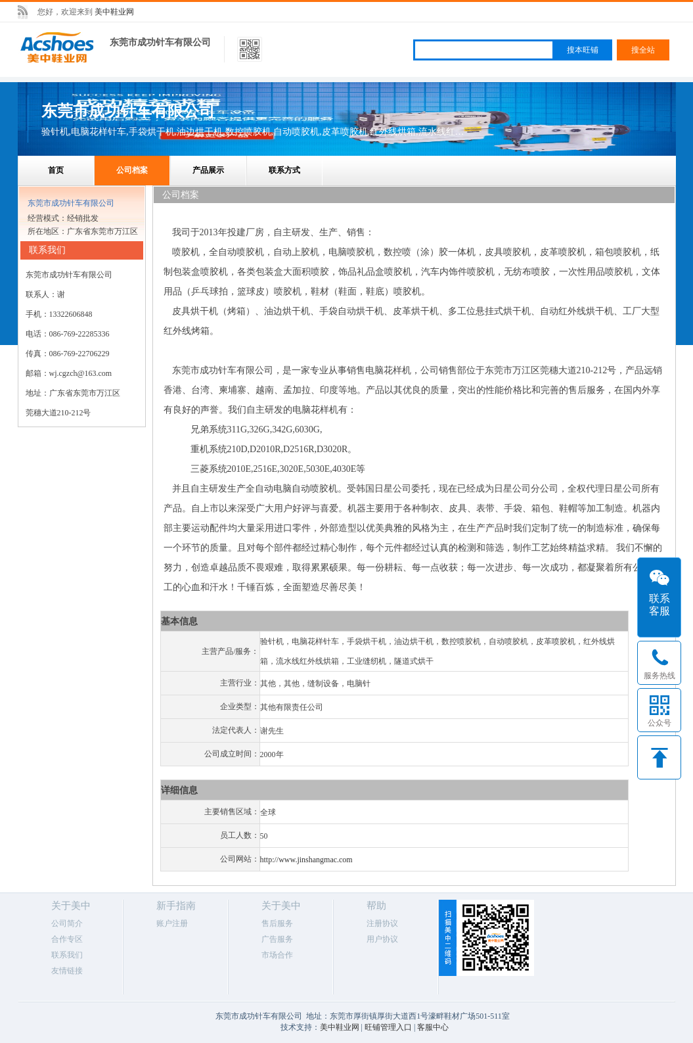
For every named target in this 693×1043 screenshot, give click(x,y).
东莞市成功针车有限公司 (160, 42)
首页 (56, 170)
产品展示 (208, 170)
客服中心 (433, 1027)
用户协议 (382, 939)
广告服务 (277, 939)
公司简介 (67, 923)
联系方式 (284, 170)
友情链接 (67, 970)
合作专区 (67, 939)
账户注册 (172, 923)
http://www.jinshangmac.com (306, 859)
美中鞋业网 (114, 11)
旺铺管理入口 (388, 1027)
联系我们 (67, 955)
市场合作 (277, 955)
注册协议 (382, 923)
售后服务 (277, 923)
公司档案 (132, 170)
